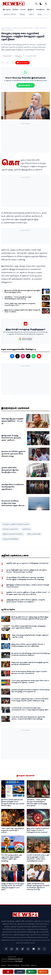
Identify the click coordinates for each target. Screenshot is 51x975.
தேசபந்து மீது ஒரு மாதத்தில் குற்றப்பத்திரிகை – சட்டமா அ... (12, 421)
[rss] (39, 949)
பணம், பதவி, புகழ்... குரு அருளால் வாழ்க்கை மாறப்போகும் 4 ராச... (19, 304)
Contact (3, 965)
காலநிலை (40, 9)
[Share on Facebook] (2, 62)
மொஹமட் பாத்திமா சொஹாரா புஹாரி (16, 524)
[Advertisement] (25, 137)
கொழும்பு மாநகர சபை (10, 529)
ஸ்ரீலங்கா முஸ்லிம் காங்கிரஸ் (13, 534)
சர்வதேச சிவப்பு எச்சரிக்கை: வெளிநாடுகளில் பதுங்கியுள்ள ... (12, 487)
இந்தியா (31, 9)
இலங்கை (7, 9)
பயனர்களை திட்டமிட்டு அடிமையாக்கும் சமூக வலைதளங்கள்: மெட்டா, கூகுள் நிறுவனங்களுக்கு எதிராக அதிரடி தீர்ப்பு (30, 709)
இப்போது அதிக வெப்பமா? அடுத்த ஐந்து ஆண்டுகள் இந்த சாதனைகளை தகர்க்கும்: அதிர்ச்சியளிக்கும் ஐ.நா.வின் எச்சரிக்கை (29, 618)
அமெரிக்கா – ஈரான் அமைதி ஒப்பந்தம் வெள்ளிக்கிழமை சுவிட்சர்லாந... (18, 298)
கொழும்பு (22, 14)
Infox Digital (18, 961)
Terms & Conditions (13, 965)
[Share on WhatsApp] (12, 62)
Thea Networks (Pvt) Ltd (15, 959)
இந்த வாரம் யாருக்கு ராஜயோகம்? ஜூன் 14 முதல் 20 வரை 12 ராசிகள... (22, 311)
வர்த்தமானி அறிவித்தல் (10, 539)
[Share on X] (7, 62)
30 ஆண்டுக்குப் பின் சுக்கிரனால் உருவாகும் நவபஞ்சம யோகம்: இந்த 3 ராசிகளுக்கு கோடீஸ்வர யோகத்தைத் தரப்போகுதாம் (25, 579)
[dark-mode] (40, 3)
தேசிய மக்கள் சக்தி (33, 534)
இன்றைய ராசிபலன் (10, 14)
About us (34, 965)
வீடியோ (15, 9)
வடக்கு (47, 14)
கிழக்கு (40, 14)
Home (2, 28)
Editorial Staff (7, 56)
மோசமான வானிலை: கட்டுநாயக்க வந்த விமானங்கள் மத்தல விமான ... (13, 503)
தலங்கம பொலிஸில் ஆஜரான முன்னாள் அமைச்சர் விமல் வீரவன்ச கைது (13, 453)
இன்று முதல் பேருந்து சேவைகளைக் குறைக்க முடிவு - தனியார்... (11, 437)
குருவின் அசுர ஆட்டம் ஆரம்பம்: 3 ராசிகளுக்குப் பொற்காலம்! (27, 563)
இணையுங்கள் (25, 85)
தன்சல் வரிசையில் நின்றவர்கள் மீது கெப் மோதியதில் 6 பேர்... (10, 470)
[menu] (45, 3)
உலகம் (23, 9)
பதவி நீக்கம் (26, 529)
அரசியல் (31, 14)
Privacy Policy (25, 965)
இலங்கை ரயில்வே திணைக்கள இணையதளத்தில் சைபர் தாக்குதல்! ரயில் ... (22, 291)
